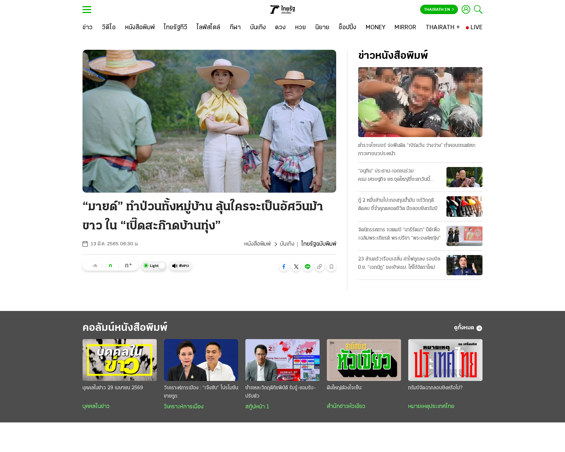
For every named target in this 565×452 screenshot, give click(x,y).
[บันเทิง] (258, 27)
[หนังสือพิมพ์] (140, 27)
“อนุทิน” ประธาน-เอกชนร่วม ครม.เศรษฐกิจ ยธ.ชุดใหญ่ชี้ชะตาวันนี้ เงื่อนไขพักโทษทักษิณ (394, 176)
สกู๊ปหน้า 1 (257, 407)
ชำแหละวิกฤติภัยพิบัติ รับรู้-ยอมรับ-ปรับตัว (280, 392)
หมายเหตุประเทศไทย (431, 406)
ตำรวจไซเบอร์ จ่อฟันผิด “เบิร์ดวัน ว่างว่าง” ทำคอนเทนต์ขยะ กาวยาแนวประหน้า (417, 150)
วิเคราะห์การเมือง (184, 407)
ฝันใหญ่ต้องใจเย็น (344, 388)
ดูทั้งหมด (468, 328)
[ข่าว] (88, 27)
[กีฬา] (235, 27)
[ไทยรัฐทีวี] (175, 27)
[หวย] (300, 27)
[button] (284, 266)
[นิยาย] (322, 27)
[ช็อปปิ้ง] (347, 27)
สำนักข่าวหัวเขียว (346, 406)
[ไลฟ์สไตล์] (208, 27)
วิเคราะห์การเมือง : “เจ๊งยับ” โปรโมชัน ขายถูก (201, 392)
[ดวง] (280, 27)
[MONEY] (376, 27)
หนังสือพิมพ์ (257, 244)
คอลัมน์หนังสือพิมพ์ (125, 328)
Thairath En (439, 10)
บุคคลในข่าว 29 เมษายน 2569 (113, 388)
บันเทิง (287, 244)
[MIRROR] (405, 27)
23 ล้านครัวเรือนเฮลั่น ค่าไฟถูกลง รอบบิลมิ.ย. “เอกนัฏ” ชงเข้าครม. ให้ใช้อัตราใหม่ (399, 263)
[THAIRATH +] (443, 27)
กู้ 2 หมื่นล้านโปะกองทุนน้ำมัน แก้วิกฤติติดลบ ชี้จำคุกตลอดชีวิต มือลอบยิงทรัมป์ (397, 204)
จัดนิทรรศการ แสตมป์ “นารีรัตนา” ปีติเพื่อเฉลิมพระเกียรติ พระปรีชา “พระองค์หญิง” (399, 234)
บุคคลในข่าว (96, 406)
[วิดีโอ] (109, 27)
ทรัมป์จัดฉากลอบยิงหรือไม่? (435, 388)
